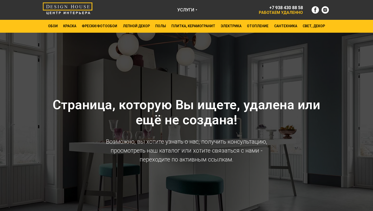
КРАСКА (69, 26)
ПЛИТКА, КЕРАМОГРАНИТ (193, 26)
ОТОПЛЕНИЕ (257, 26)
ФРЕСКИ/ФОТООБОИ (99, 26)
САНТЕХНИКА (285, 26)
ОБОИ (53, 26)
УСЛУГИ (185, 9)
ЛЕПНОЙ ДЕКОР (136, 26)
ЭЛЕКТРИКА (231, 26)
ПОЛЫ (160, 26)
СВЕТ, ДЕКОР (314, 26)
